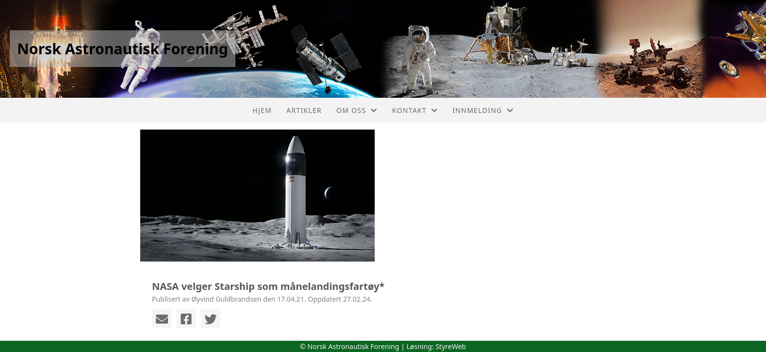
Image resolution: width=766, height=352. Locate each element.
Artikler (303, 110)
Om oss (357, 110)
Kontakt (415, 110)
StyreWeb (450, 346)
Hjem (262, 110)
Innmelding (482, 110)
